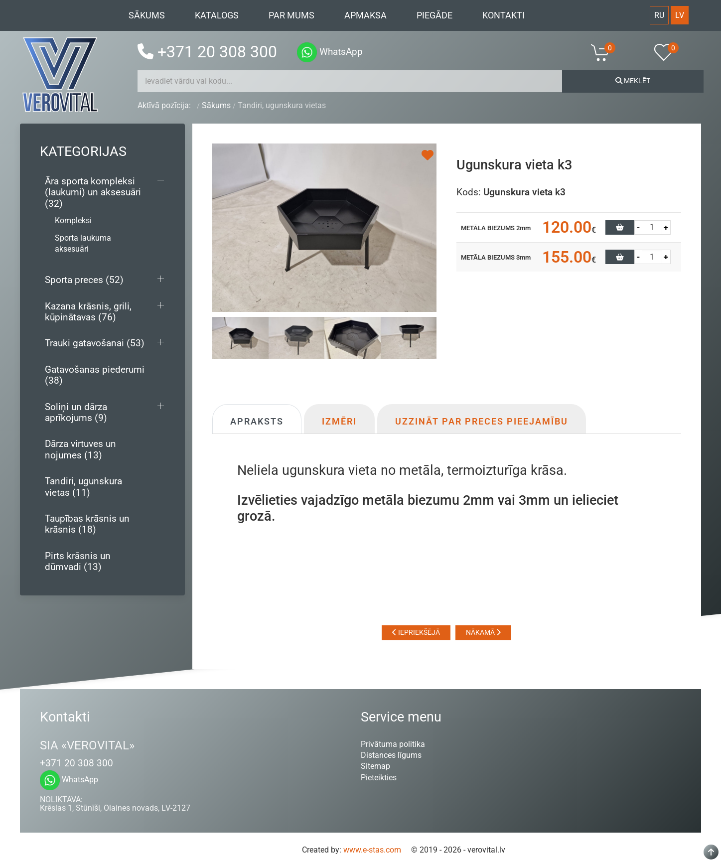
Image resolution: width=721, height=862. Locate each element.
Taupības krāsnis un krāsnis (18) (87, 524)
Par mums (291, 15)
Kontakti (503, 15)
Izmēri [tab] (339, 422)
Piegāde (434, 15)
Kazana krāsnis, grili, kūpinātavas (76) (88, 311)
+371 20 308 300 (207, 51)
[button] (606, 52)
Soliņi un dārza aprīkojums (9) (76, 412)
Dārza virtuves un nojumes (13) (80, 449)
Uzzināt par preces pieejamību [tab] (481, 422)
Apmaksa (365, 15)
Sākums (147, 15)
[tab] (240, 337)
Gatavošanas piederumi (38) (94, 375)
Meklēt (632, 81)
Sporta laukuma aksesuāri (83, 243)
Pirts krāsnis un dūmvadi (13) (78, 561)
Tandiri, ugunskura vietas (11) (83, 486)
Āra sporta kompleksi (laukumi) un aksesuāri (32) (93, 192)
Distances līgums (391, 755)
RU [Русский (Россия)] (659, 15)
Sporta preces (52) (84, 280)
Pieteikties (379, 777)
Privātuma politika (393, 744)
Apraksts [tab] (257, 422)
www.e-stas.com (372, 850)
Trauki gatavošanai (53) (94, 343)
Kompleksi (73, 220)
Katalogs (217, 15)
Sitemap (375, 766)
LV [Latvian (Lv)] (679, 15)
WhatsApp (330, 51)
